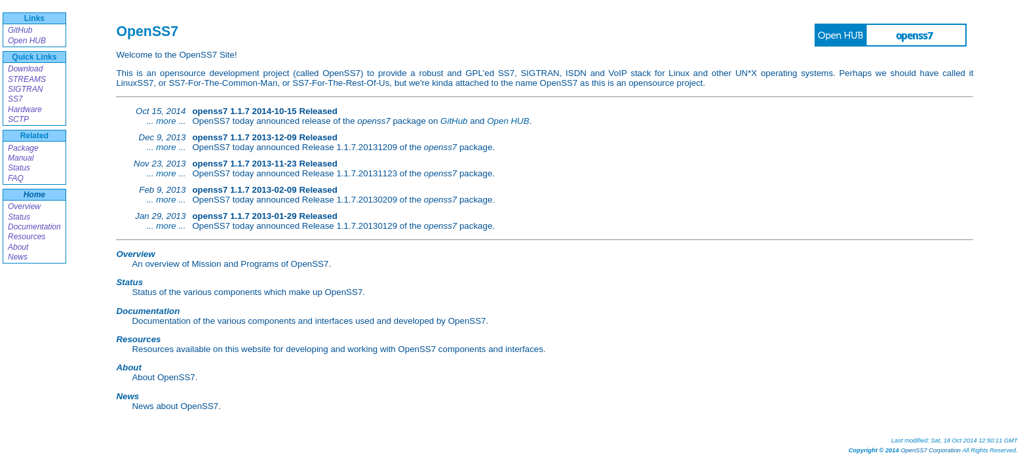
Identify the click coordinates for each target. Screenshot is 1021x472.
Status (19, 167)
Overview (24, 206)
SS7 (15, 99)
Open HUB (27, 40)
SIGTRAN (25, 89)
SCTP (18, 119)
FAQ (16, 178)
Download (25, 68)
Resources (26, 236)
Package (23, 148)
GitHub (20, 30)
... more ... (165, 121)
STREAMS (27, 79)
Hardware (25, 109)
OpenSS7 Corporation (930, 450)
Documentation (34, 226)
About (18, 247)
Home (34, 194)
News (18, 257)
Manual (20, 158)
